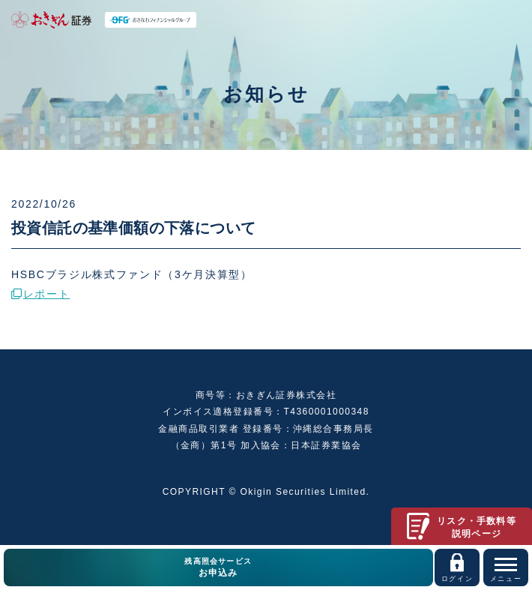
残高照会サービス (218, 568)
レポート (40, 294)
